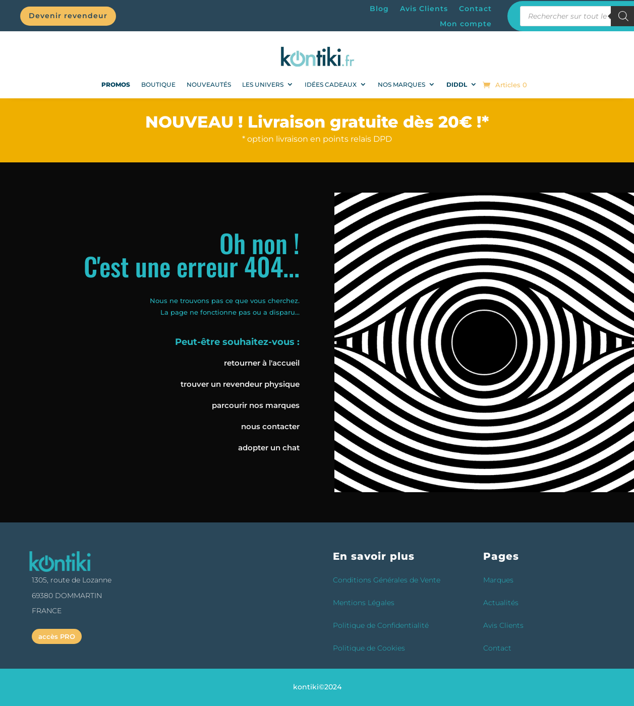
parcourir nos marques (256, 405)
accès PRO (56, 636)
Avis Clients (424, 9)
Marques (498, 579)
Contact (475, 9)
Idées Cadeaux (331, 84)
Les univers (262, 84)
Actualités (500, 602)
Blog (379, 9)
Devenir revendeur (68, 15)
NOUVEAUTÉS (209, 84)
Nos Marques (401, 84)
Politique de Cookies (369, 648)
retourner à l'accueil (262, 363)
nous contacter (270, 426)
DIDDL (456, 84)
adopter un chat (269, 447)
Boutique (158, 84)
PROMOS (115, 84)
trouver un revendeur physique (240, 384)
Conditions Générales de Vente (386, 579)
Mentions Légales (363, 602)
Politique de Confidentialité (381, 625)
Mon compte (466, 24)
